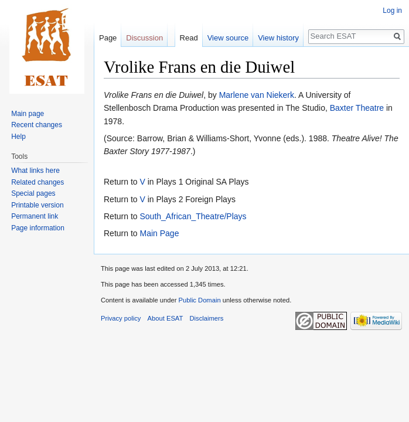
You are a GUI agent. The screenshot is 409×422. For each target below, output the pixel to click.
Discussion (144, 37)
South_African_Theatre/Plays (192, 216)
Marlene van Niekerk (256, 95)
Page (108, 37)
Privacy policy (121, 318)
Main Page (159, 233)
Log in (392, 10)
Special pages (33, 193)
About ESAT (165, 318)
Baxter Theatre (357, 108)
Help (18, 136)
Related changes (37, 182)
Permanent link (34, 216)
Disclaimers (207, 318)
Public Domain (199, 300)
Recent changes (36, 125)
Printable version (37, 205)
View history (278, 37)
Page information (37, 228)
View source (228, 37)
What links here (35, 170)
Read (189, 37)
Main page (27, 114)
